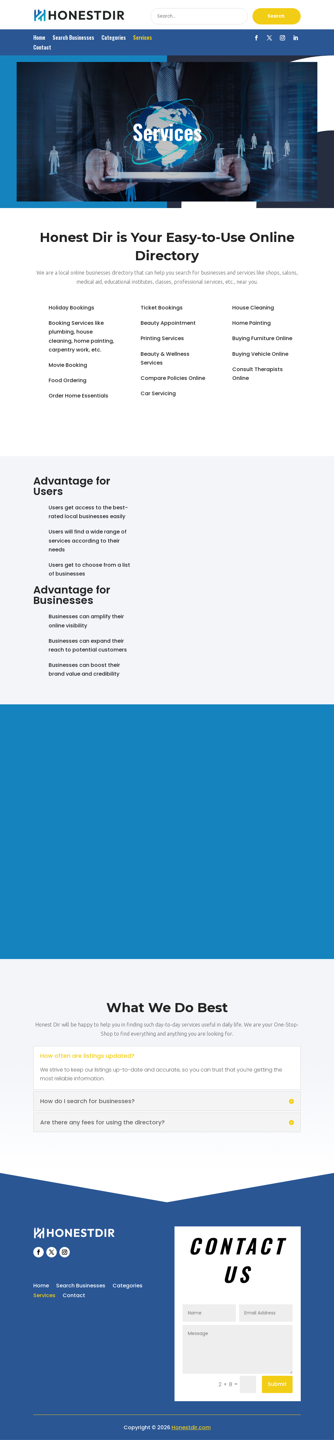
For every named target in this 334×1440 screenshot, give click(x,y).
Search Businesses (73, 38)
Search (275, 16)
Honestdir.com (191, 1427)
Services (142, 38)
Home (39, 38)
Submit (277, 1384)
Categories (113, 38)
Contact (42, 48)
